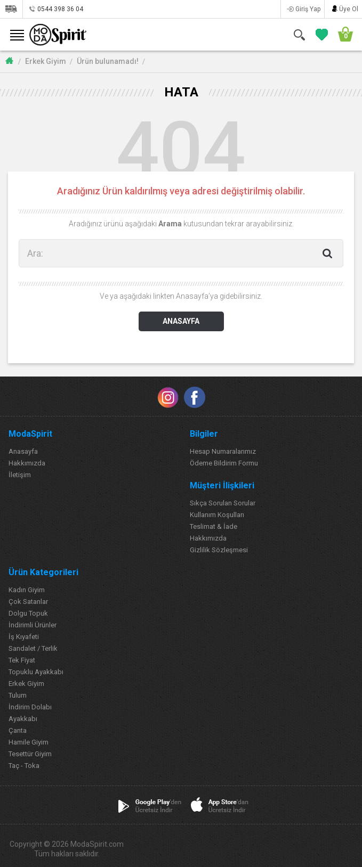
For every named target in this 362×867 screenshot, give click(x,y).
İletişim (20, 475)
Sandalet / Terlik (33, 648)
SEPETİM (342, 34)
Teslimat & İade (213, 526)
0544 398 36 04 (60, 9)
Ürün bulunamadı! (108, 61)
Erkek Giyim (45, 61)
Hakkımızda (27, 463)
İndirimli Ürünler (33, 625)
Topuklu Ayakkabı (36, 672)
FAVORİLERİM (320, 34)
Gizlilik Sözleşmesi (219, 550)
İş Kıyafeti (24, 637)
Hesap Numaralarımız (223, 451)
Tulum (18, 695)
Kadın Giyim (27, 590)
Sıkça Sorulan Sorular (222, 503)
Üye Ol (348, 9)
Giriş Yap (307, 9)
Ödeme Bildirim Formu (224, 463)
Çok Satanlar (28, 602)
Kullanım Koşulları (217, 515)
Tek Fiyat (22, 660)
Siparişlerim (11, 9)
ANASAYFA (181, 321)
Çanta (18, 730)
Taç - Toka (24, 766)
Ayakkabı (23, 719)
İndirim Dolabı (30, 707)
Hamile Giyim (29, 742)
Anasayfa (23, 451)
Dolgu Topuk (28, 613)
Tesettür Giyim (30, 754)
